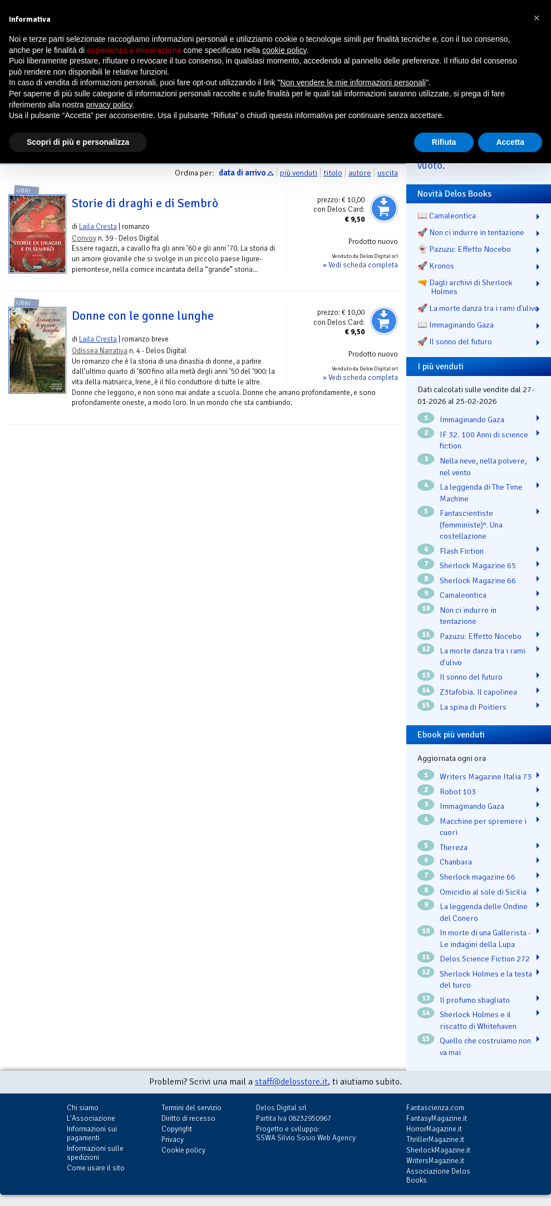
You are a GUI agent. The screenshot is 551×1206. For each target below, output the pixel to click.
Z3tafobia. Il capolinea (478, 692)
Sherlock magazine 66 (477, 877)
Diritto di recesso (188, 1118)
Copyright (176, 1129)
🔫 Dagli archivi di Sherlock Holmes (465, 287)
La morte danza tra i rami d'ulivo (482, 656)
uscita (387, 173)
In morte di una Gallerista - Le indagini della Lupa (485, 938)
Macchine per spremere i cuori (483, 827)
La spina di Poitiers (473, 707)
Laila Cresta (98, 226)
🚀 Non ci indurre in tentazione (470, 232)
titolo (332, 173)
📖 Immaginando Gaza (455, 324)
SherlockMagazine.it (438, 1150)
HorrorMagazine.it (434, 1129)
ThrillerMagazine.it (435, 1139)
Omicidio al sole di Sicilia (483, 892)
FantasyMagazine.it (436, 1118)
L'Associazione (91, 1118)
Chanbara (456, 862)
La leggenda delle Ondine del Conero (484, 912)
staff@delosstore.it (291, 1081)
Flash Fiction (462, 551)
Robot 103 (458, 792)
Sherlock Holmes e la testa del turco (486, 979)
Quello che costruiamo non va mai (485, 1046)
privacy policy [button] (109, 104)
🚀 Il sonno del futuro (454, 341)
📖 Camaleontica (446, 215)
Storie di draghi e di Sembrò (145, 203)
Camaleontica (463, 595)
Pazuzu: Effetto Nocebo (481, 636)
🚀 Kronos (435, 265)
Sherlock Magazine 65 (478, 565)
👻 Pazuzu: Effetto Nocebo (464, 249)
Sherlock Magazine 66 (478, 580)
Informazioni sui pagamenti (92, 1133)
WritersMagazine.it (435, 1160)
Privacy (172, 1139)
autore (359, 173)
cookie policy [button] (284, 50)
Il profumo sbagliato (475, 1000)
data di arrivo (242, 173)
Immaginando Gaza (472, 419)
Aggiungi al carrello (384, 208)
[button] (536, 18)
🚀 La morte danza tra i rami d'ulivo (478, 308)
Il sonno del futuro (471, 677)
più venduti (298, 173)
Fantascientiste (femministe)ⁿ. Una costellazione (471, 524)
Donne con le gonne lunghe (143, 316)
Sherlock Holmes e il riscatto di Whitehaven (478, 1020)
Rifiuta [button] (444, 142)
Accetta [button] (510, 142)
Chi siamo (83, 1107)
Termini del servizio (191, 1107)
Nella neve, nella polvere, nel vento (483, 466)
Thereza (454, 847)
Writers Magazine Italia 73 (486, 777)
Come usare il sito (96, 1168)
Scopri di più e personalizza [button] (78, 142)
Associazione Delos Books (438, 1175)
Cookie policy (183, 1150)
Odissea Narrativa (99, 350)
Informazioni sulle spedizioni (95, 1153)
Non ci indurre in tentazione (468, 616)
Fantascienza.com (435, 1107)
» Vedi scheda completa (360, 265)
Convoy (84, 238)
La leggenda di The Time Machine (481, 493)
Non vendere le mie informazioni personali (352, 82)
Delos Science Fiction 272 (485, 959)
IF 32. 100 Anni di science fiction (484, 440)
